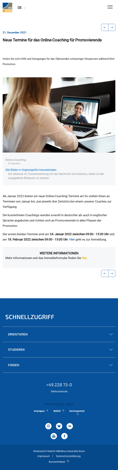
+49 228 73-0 (59, 384)
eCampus (41, 411)
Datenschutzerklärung (68, 456)
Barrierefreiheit (59, 461)
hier (84, 258)
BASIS (59, 411)
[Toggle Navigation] (110, 7)
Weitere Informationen (59, 253)
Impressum (43, 456)
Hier (72, 239)
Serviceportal (76, 413)
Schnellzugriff (29, 316)
